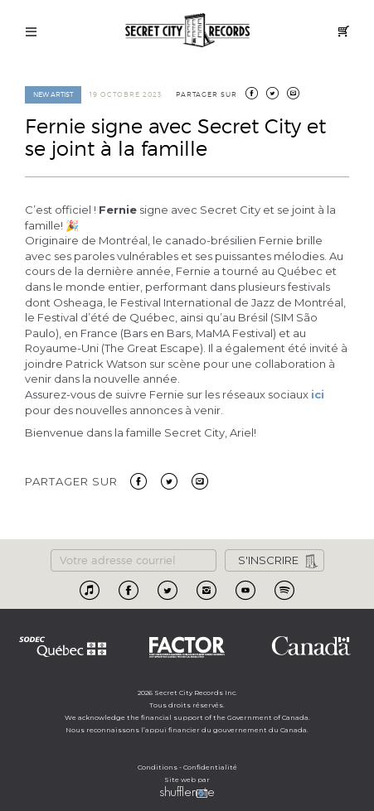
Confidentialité (210, 767)
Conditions (157, 767)
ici (317, 394)
